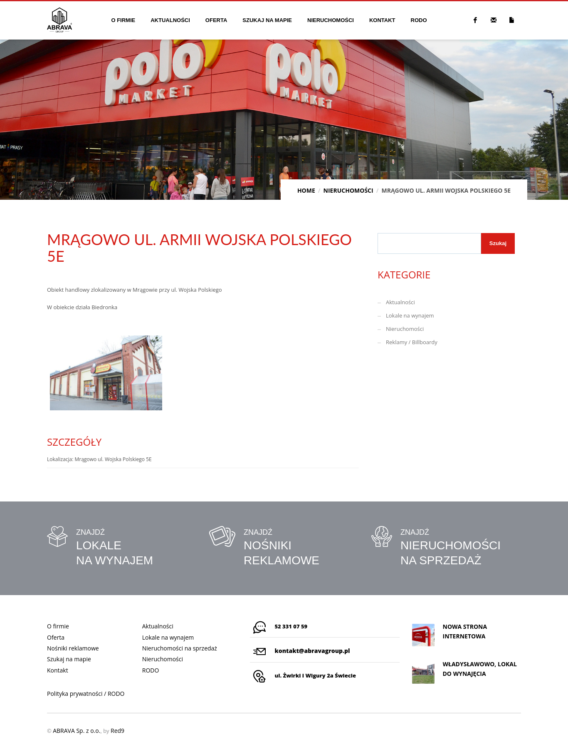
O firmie (58, 626)
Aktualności (400, 302)
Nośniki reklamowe (73, 648)
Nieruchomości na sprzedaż (179, 648)
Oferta (55, 637)
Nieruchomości (405, 329)
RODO (150, 670)
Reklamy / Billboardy (411, 342)
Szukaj (497, 243)
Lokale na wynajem (410, 315)
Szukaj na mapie (69, 659)
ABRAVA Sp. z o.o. (76, 731)
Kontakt (57, 670)
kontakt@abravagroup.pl (312, 651)
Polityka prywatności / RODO (86, 693)
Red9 (117, 731)
